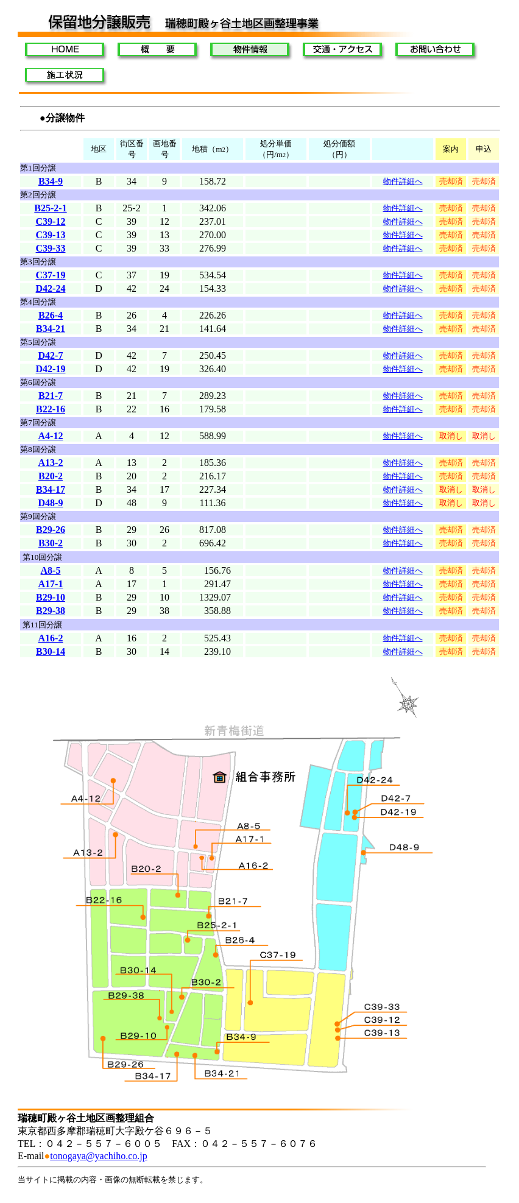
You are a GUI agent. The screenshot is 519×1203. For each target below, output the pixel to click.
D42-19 (51, 369)
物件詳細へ (403, 529)
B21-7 (50, 395)
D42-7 (50, 355)
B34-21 (50, 328)
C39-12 (51, 221)
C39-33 (51, 248)
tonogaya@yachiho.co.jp (98, 1156)
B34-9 (50, 181)
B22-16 (50, 409)
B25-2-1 (50, 208)
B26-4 (50, 315)
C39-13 (51, 235)
